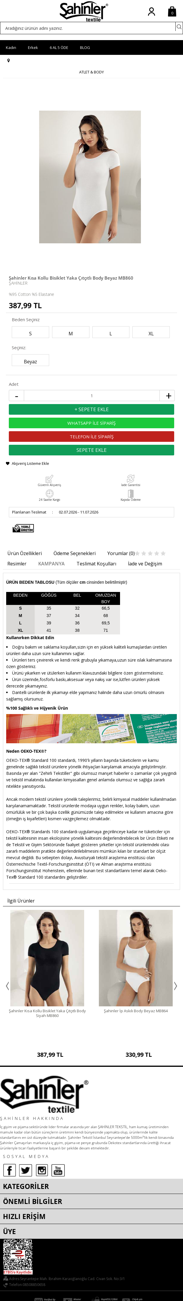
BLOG (85, 47)
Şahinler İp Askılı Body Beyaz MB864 (136, 1010)
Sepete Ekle (91, 450)
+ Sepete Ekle (91, 409)
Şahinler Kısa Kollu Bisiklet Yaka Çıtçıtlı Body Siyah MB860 (47, 1013)
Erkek (33, 47)
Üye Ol (158, 16)
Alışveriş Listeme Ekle (30, 463)
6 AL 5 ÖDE (59, 47)
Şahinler (18, 283)
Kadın (11, 47)
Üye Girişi (151, 16)
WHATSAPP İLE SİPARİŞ (91, 423)
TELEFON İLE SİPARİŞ (92, 436)
